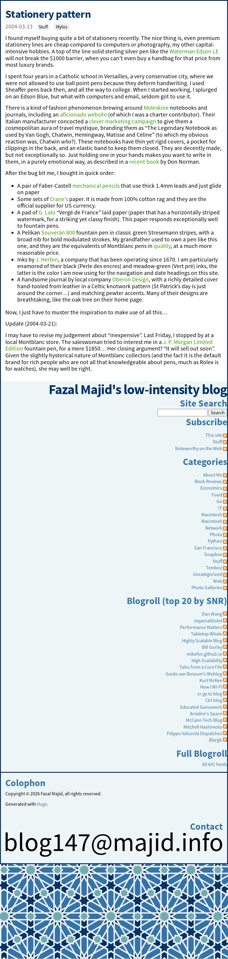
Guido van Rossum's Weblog (194, 674)
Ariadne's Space (206, 713)
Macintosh (211, 514)
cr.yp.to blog (209, 694)
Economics (211, 488)
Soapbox (213, 554)
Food (217, 495)
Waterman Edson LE (194, 51)
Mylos (61, 27)
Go (219, 501)
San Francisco (208, 548)
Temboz (214, 568)
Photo (216, 534)
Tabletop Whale (206, 634)
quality (162, 245)
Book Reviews (208, 481)
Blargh (215, 740)
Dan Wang (212, 614)
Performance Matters (201, 627)
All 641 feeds (214, 764)
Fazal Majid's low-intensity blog (138, 389)
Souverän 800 (58, 232)
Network (213, 528)
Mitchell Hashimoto (202, 727)
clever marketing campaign (122, 121)
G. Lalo (47, 212)
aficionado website (83, 114)
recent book (144, 161)
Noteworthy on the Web (198, 448)
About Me (212, 475)
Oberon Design (130, 279)
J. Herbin (47, 259)
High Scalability (206, 660)
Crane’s (59, 199)
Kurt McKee (211, 680)
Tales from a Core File (200, 667)
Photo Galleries (206, 587)
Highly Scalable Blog (202, 640)
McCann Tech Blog (204, 720)
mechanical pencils (96, 185)
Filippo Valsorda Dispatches (194, 733)
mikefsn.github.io (204, 654)
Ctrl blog (213, 700)
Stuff (43, 27)
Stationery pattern (48, 14)
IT (220, 508)
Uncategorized (207, 574)
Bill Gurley (212, 647)
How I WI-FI (211, 687)
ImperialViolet (208, 621)
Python (215, 541)
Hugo (42, 804)
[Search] (182, 412)
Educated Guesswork (201, 707)
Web (217, 581)
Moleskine (156, 107)
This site (216, 435)
